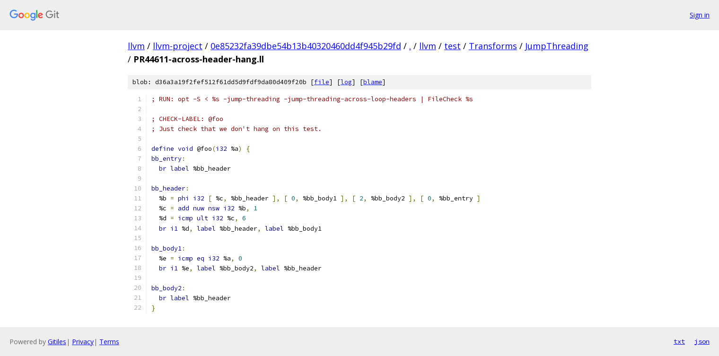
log (346, 82)
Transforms (493, 46)
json (702, 341)
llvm (136, 46)
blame (372, 82)
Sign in (700, 14)
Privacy (83, 341)
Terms (109, 341)
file (321, 82)
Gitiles (57, 341)
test (452, 46)
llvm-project (177, 46)
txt (679, 341)
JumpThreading (556, 46)
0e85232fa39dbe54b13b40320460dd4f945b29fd (305, 46)
